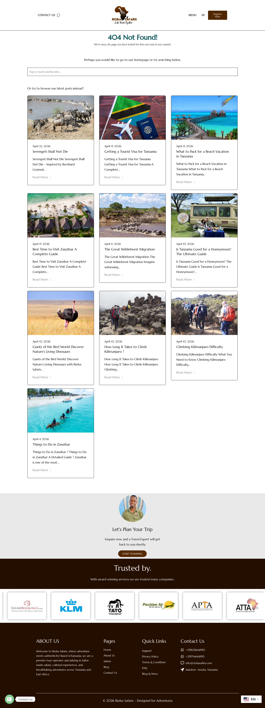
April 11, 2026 (112, 244)
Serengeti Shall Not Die (50, 151)
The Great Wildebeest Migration (129, 249)
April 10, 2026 (185, 244)
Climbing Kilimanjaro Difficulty (199, 347)
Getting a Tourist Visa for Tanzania (130, 151)
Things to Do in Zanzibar (51, 444)
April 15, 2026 (112, 146)
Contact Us (46, 15)
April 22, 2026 (41, 146)
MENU (193, 15)
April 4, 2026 (41, 439)
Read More (42, 177)
